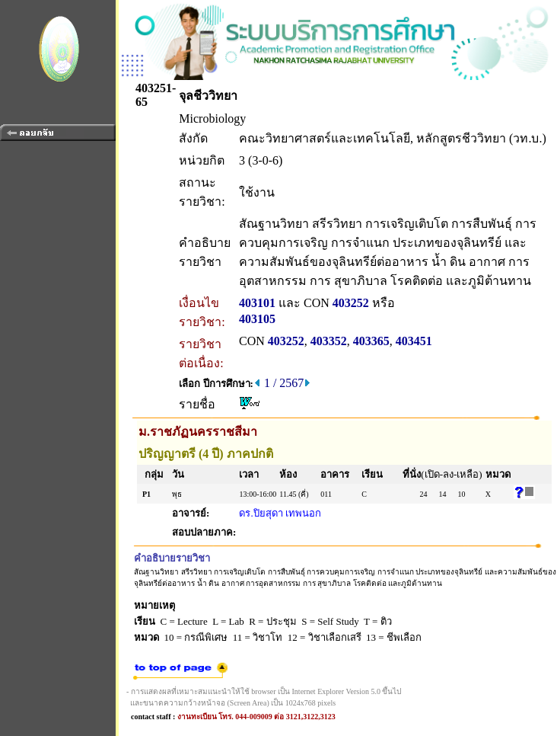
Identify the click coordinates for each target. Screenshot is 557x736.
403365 (371, 340)
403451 (414, 340)
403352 (328, 340)
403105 (257, 318)
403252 (351, 302)
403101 (257, 302)
